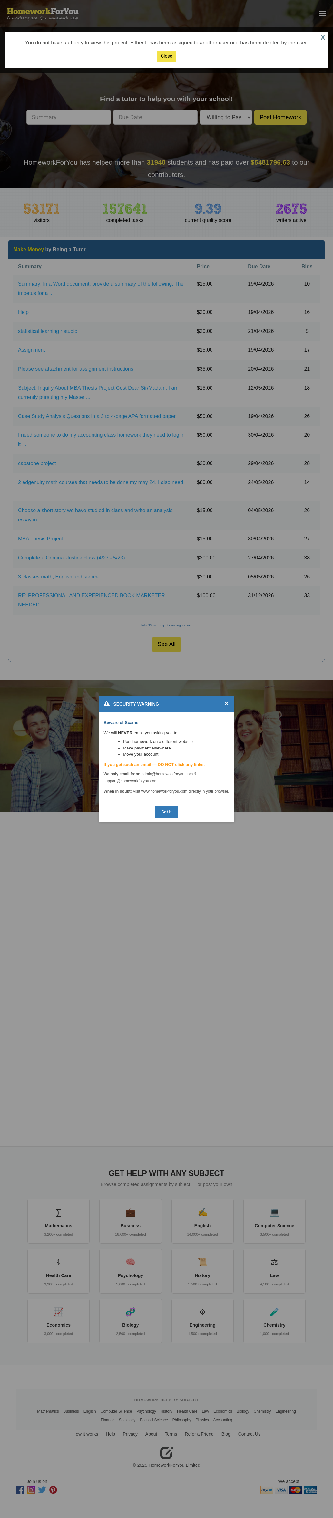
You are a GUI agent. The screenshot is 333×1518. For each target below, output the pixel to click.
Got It (166, 811)
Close (166, 56)
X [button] (323, 37)
